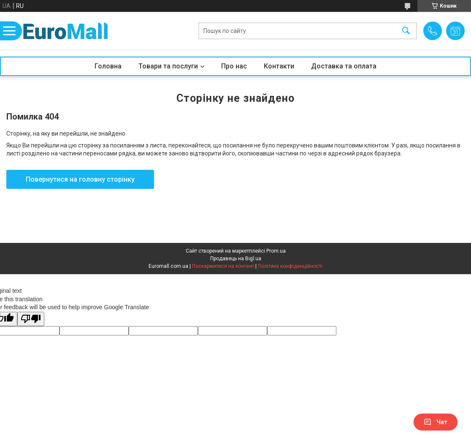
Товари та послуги (168, 66)
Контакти (279, 66)
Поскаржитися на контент (223, 266)
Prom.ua (276, 251)
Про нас (234, 66)
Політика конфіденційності (290, 266)
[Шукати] (406, 31)
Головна (108, 66)
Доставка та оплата (343, 66)
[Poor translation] (30, 319)
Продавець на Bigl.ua (235, 258)
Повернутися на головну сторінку (80, 179)
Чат (435, 422)
